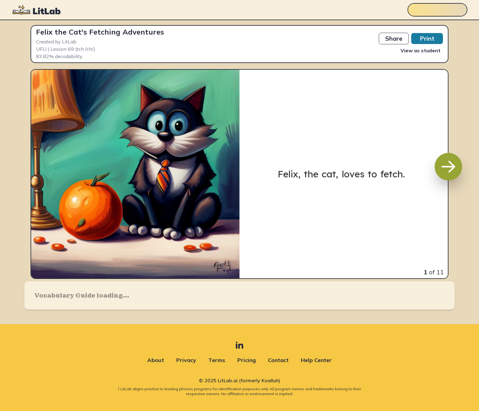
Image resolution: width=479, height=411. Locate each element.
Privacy (186, 360)
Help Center (316, 360)
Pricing (246, 360)
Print (427, 38)
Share (393, 38)
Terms (216, 360)
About (155, 360)
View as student (420, 50)
